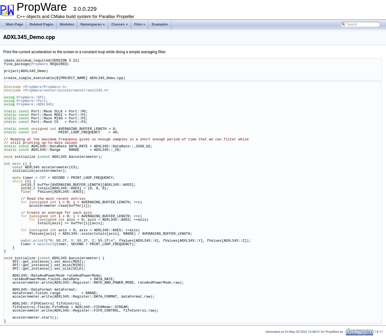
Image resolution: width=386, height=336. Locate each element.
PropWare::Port (31, 100)
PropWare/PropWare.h (45, 86)
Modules (67, 24)
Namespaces (92, 24)
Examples (160, 24)
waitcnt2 (46, 244)
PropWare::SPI (30, 97)
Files (140, 24)
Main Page (14, 24)
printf (39, 240)
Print (7, 52)
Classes (119, 24)
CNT (43, 177)
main (16, 163)
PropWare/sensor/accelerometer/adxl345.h (65, 90)
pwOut (26, 240)
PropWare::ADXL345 (34, 104)
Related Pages (41, 24)
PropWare (39, 64)
